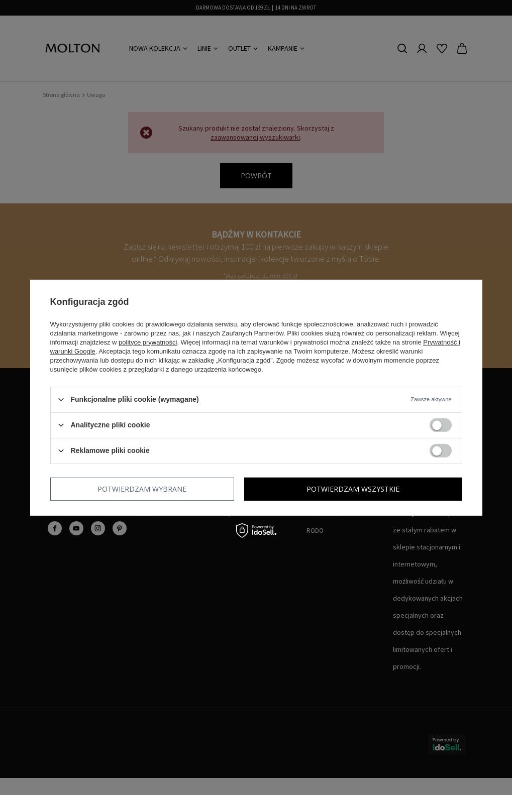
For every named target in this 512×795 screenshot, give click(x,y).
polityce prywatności (148, 342)
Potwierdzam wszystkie (352, 488)
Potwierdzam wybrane (141, 488)
